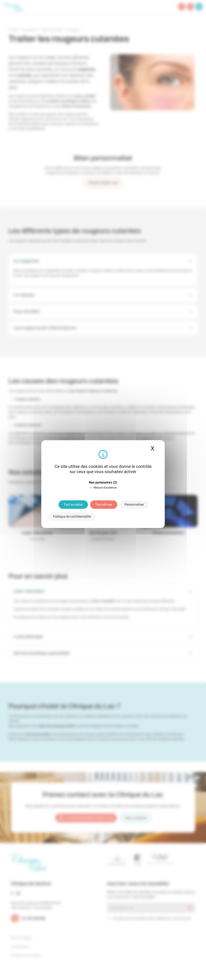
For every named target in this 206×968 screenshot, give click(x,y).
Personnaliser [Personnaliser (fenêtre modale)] (134, 504)
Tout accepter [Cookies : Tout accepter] (73, 504)
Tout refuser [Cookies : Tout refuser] (103, 504)
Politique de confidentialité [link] (72, 516)
